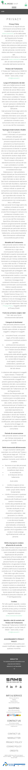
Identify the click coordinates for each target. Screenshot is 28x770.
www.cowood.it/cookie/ (14, 616)
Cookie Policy (14, 746)
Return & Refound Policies (14, 702)
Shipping (14, 699)
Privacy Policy (8, 306)
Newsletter (14, 738)
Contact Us (14, 734)
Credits (14, 751)
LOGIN (2, 11)
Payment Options (14, 701)
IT (26, 3)
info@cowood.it (13, 78)
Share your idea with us (14, 698)
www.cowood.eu (8, 33)
